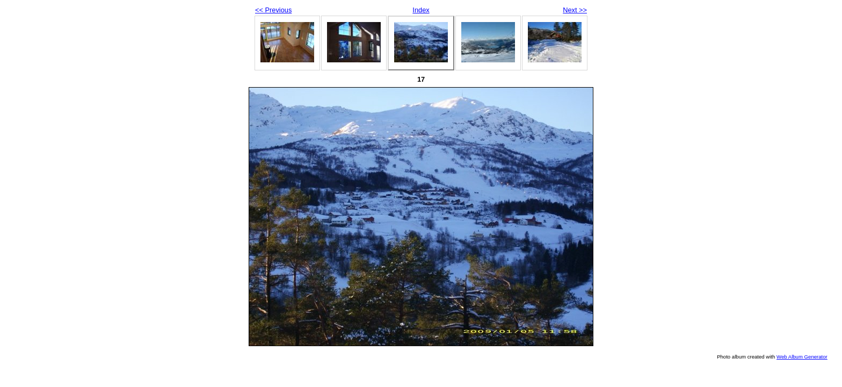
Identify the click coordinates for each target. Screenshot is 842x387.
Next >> (575, 10)
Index (420, 10)
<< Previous (273, 10)
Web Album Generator (802, 357)
